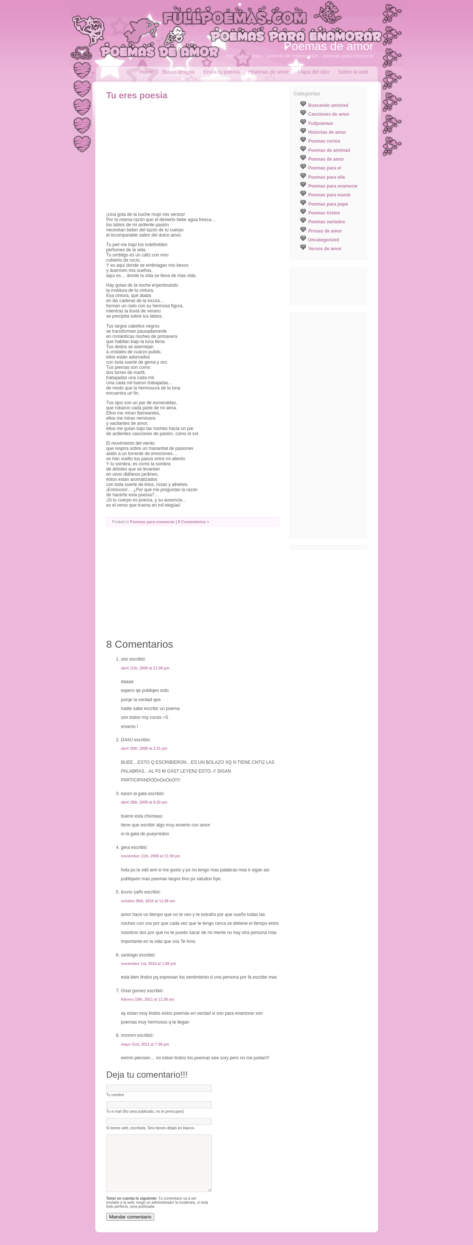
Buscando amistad (328, 105)
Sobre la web (353, 72)
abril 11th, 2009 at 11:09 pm (145, 668)
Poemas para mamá (329, 194)
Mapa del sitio (313, 72)
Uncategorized (323, 239)
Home (146, 72)
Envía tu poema (222, 72)
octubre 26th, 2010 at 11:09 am (148, 901)
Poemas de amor (329, 46)
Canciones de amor (329, 114)
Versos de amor (325, 248)
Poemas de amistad (329, 150)
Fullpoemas (320, 123)
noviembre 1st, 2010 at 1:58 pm (148, 964)
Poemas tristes (324, 213)
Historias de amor (268, 72)
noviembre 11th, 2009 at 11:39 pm (151, 856)
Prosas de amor (325, 231)
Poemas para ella (326, 177)
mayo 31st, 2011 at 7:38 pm (145, 1044)
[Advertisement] (168, 155)
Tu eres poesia (136, 95)
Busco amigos (178, 72)
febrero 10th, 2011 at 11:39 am (147, 999)
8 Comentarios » (193, 522)
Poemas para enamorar (152, 522)
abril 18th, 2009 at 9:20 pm (144, 802)
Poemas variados (326, 221)
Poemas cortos (324, 141)
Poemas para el (324, 168)
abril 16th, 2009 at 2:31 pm (144, 748)
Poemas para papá (328, 204)
